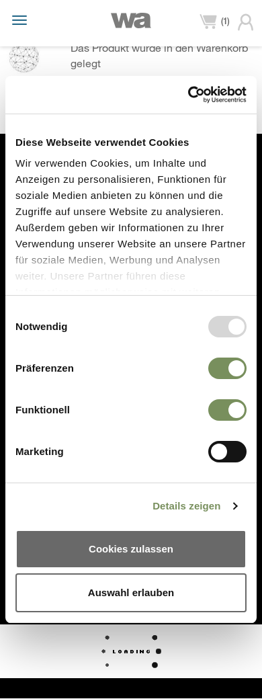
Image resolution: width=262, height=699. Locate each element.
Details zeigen (186, 505)
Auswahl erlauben (131, 592)
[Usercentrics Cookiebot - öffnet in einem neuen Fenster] (188, 95)
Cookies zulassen (131, 548)
